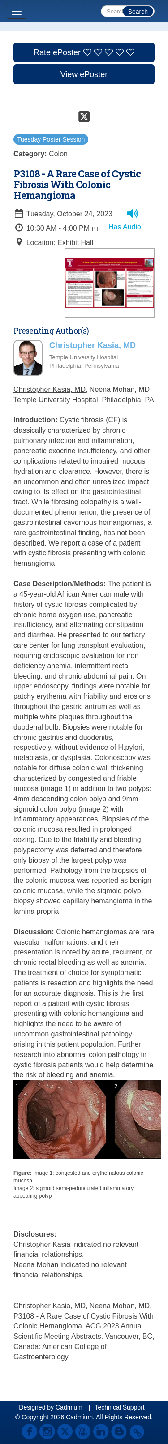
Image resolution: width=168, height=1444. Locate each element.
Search (138, 11)
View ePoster (84, 74)
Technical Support (119, 1407)
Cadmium (69, 1407)
